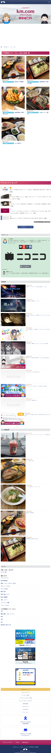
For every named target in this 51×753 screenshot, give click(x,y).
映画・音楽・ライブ (5, 594)
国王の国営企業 (4, 580)
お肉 (2, 611)
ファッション (25, 712)
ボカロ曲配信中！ (25, 266)
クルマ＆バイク (25, 706)
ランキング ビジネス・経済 (25, 698)
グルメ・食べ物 (4, 588)
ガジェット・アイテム (5, 586)
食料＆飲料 (25, 703)
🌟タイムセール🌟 (25, 692)
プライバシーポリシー (7, 742)
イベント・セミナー (5, 605)
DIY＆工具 (25, 709)
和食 (2, 616)
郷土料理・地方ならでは (6, 624)
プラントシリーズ (4, 577)
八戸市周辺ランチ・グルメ (25, 227)
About (17, 742)
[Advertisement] (25, 34)
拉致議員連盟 (25, 723)
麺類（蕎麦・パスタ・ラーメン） (8, 613)
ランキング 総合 (25, 695)
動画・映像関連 (4, 597)
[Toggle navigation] (49, 2)
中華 (2, 619)
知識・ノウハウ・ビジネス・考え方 (8, 583)
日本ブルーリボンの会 (25, 721)
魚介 (2, 622)
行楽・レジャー (4, 599)
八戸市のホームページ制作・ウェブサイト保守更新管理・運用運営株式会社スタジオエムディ (25, 749)
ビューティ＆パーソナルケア (25, 700)
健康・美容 (3, 591)
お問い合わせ (24, 742)
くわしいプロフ (12, 243)
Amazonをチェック (25, 689)
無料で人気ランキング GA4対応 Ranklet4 (41, 221)
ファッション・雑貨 (5, 602)
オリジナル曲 (3, 572)
